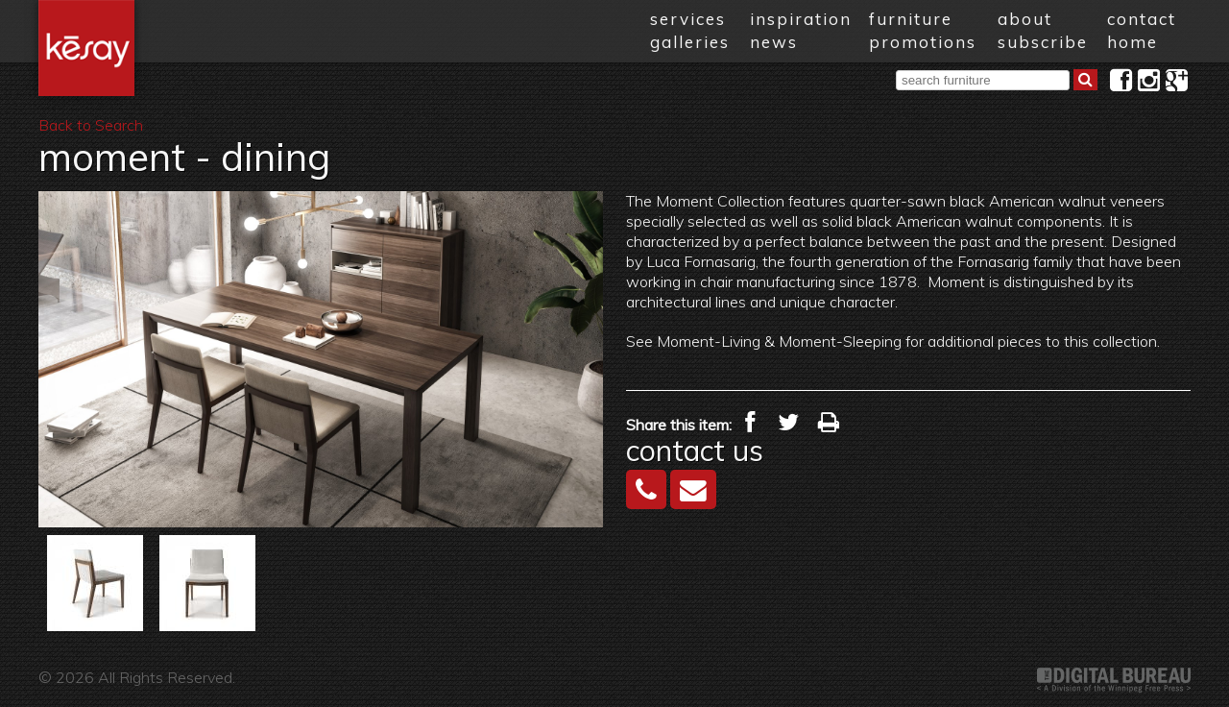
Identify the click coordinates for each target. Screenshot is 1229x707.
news (774, 42)
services (688, 19)
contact (1141, 19)
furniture (910, 19)
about (1025, 19)
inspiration (801, 19)
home (1132, 42)
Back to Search (90, 124)
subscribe (1043, 42)
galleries (690, 42)
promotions (922, 42)
